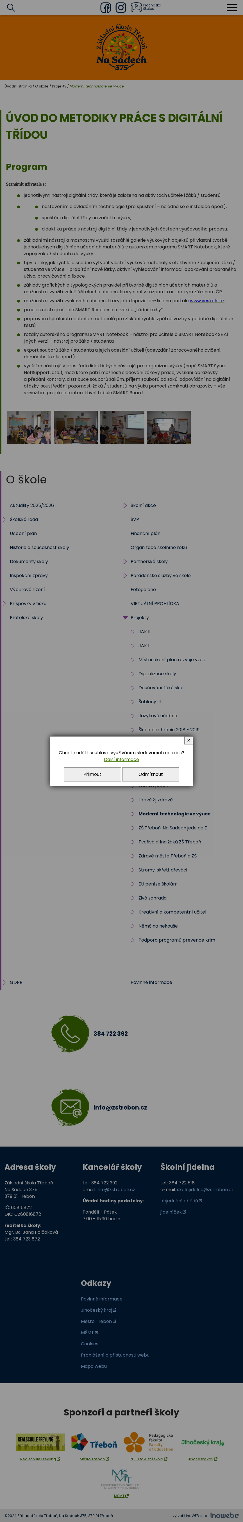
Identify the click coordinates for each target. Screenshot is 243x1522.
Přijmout (92, 774)
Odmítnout (150, 774)
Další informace (121, 759)
